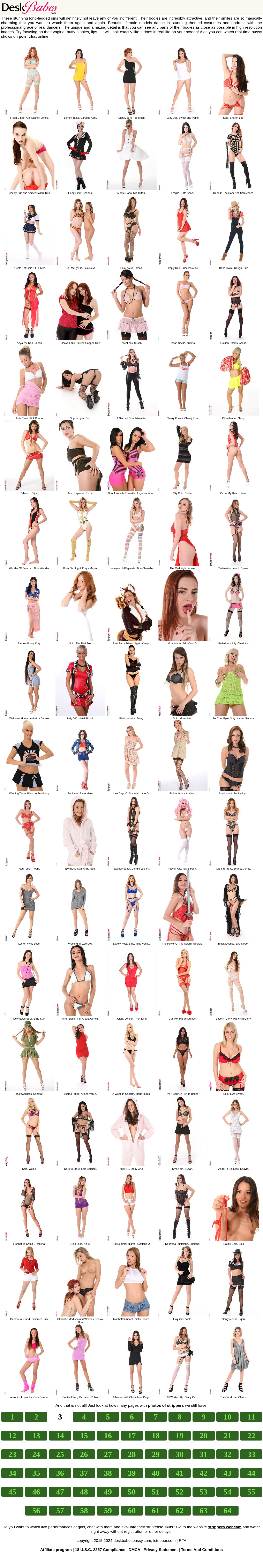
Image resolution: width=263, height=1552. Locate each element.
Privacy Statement (161, 1549)
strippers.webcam (224, 1527)
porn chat (28, 36)
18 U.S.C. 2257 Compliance (100, 1549)
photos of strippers (166, 1405)
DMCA (135, 1549)
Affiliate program (56, 1549)
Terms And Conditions (202, 1549)
